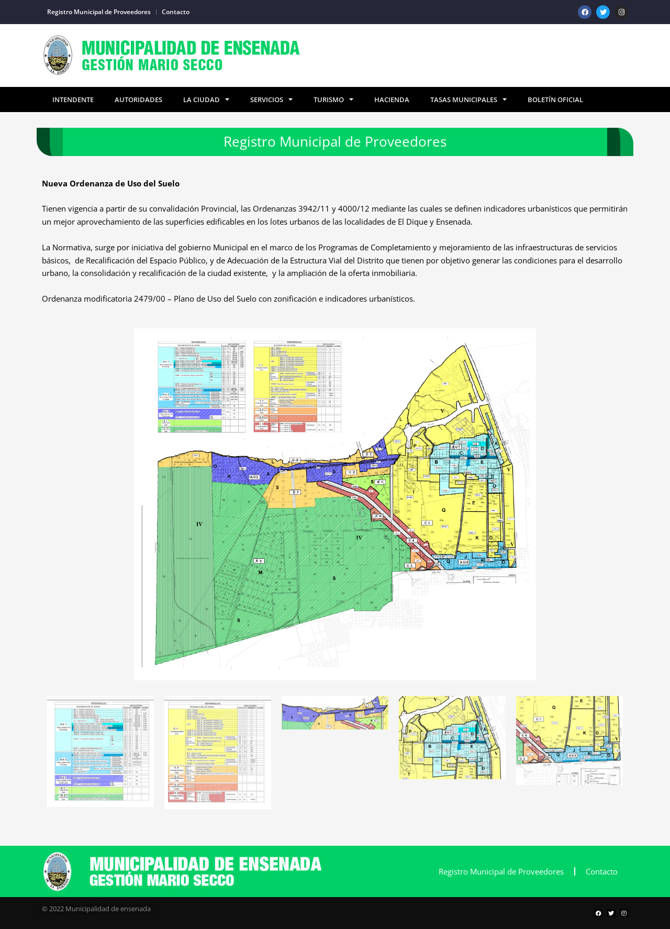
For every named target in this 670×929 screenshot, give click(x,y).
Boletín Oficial (555, 99)
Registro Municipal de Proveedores (99, 11)
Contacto (175, 11)
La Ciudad (206, 99)
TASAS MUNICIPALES (468, 99)
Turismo (333, 99)
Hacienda (391, 99)
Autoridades (138, 99)
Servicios (271, 99)
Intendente (73, 99)
